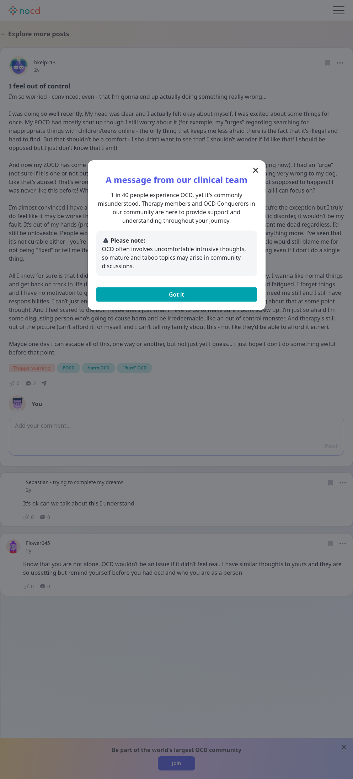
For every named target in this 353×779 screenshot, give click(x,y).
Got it (176, 294)
